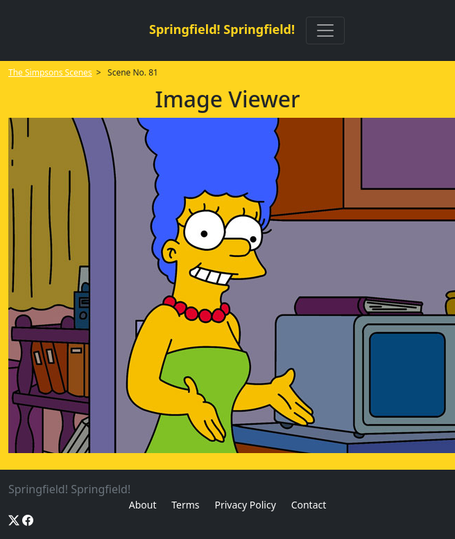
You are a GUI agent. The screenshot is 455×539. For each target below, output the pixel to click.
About (143, 504)
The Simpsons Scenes (50, 72)
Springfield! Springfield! (222, 29)
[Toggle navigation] (325, 30)
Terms (185, 504)
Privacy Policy (244, 504)
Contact (309, 504)
